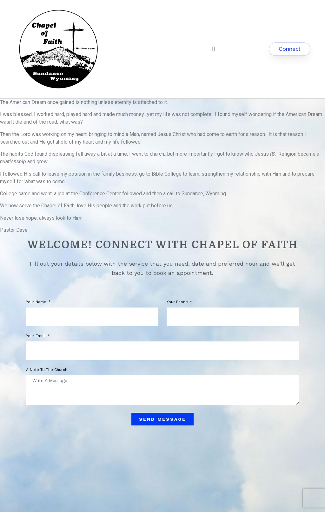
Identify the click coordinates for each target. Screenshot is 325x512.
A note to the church (46, 370)
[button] (213, 49)
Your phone (178, 302)
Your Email (36, 336)
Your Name (37, 302)
